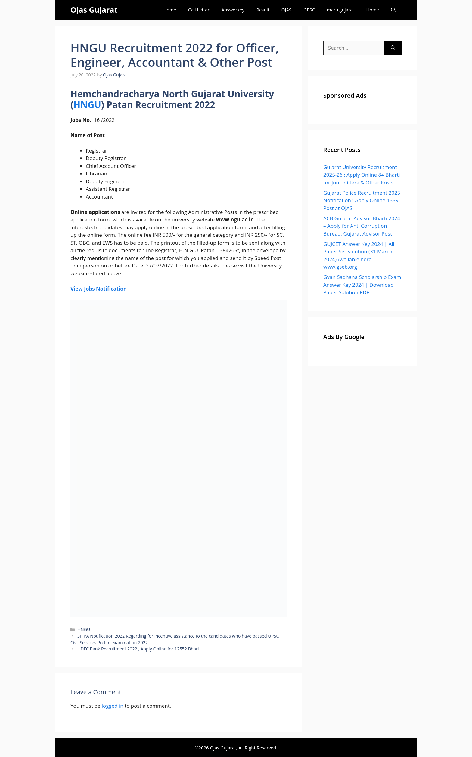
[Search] (393, 48)
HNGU (87, 104)
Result (262, 10)
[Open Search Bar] (393, 10)
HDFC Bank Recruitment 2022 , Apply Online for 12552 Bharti (138, 649)
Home (169, 10)
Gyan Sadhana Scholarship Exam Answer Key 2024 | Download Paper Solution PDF (362, 284)
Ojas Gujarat (93, 10)
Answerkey (233, 10)
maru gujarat (340, 10)
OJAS (286, 10)
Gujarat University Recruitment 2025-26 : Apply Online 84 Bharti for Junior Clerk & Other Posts (361, 175)
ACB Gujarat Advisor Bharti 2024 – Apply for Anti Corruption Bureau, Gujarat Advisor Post (361, 226)
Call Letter (199, 10)
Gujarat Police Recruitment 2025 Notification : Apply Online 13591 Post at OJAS (362, 200)
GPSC (309, 10)
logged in (112, 705)
